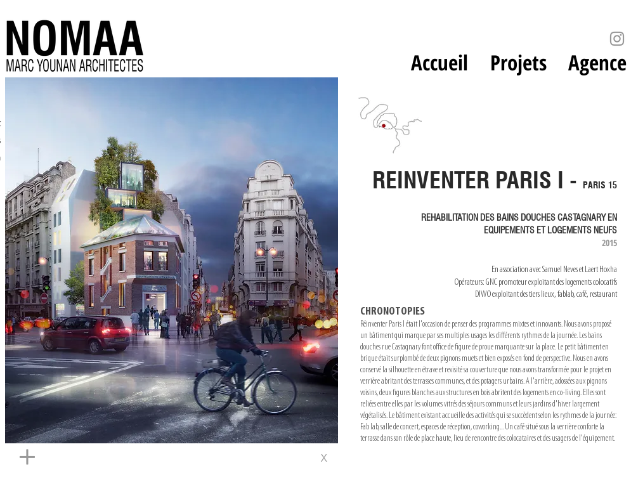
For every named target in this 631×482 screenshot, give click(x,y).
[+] (138, 458)
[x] (322, 458)
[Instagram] (617, 38)
